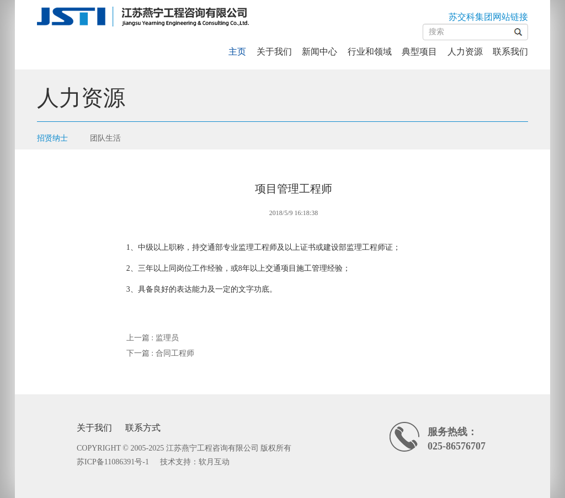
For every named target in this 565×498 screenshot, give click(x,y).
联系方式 (143, 427)
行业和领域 (370, 51)
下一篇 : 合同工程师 (160, 353)
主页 (237, 51)
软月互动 (214, 462)
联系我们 (510, 51)
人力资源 (465, 51)
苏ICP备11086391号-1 (113, 462)
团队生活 (105, 138)
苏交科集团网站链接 (488, 17)
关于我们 (274, 51)
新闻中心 (319, 51)
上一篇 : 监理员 (152, 338)
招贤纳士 (52, 138)
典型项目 (419, 51)
